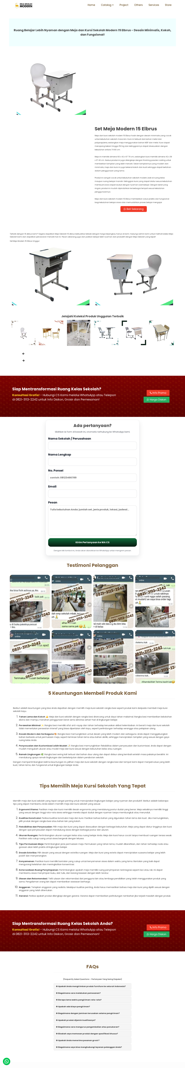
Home (91, 5)
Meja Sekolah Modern (96, 1064)
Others (138, 5)
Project (124, 5)
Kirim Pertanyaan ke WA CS (92, 478)
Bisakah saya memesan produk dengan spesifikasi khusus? (87, 969)
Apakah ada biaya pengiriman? (73, 942)
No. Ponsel (92, 410)
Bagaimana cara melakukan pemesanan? (78, 928)
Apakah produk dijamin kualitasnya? (76, 955)
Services (154, 5)
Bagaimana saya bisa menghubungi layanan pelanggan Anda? (89, 982)
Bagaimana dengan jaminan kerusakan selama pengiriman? (88, 949)
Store (168, 5)
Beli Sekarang (134, 144)
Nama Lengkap (92, 394)
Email (92, 426)
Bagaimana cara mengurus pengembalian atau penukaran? (87, 962)
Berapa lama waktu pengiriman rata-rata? (79, 935)
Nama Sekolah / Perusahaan (92, 378)
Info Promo (158, 328)
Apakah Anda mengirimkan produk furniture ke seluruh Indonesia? (91, 921)
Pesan (92, 453)
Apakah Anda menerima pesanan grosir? (78, 976)
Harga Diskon (156, 335)
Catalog (106, 5)
